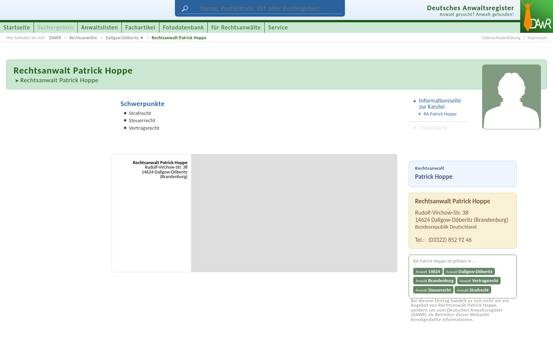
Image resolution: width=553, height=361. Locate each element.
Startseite (16, 27)
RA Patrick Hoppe (440, 114)
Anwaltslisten (99, 27)
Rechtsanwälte (83, 37)
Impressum (537, 37)
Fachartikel (141, 27)
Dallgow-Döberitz (122, 37)
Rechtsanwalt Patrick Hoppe (179, 37)
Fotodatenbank (183, 27)
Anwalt (427, 271)
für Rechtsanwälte (236, 27)
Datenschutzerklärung (501, 37)
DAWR (55, 37)
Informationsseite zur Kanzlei (440, 103)
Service (278, 27)
